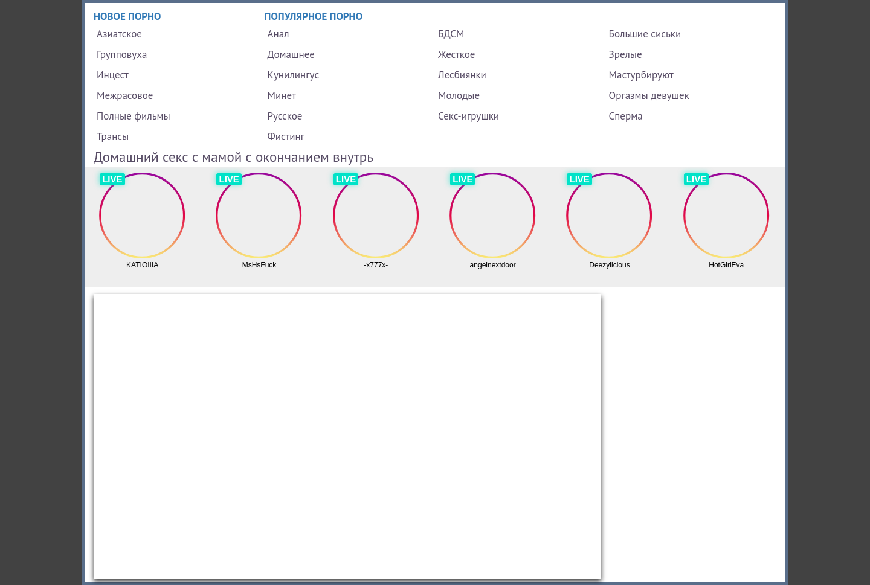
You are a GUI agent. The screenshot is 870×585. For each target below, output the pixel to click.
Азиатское (119, 33)
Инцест (113, 75)
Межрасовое (125, 95)
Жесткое (456, 54)
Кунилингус (294, 75)
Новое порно (127, 16)
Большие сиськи (645, 33)
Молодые (459, 95)
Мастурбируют (641, 75)
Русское (285, 116)
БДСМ (451, 33)
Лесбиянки (462, 75)
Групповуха (122, 54)
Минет (282, 95)
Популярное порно (314, 16)
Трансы (113, 136)
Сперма (626, 116)
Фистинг (286, 136)
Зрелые (625, 54)
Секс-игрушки (468, 116)
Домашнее (291, 54)
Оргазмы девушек (649, 95)
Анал (278, 33)
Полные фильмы (133, 116)
